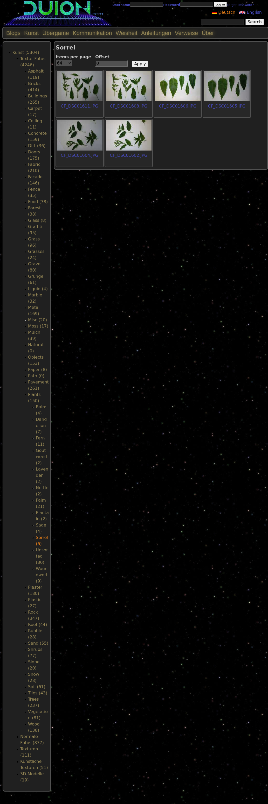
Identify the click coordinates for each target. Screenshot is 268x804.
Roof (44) (37, 624)
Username (121, 5)
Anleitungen (156, 33)
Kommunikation (92, 33)
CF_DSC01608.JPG (128, 106)
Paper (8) (37, 369)
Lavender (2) (42, 475)
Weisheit (127, 33)
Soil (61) (36, 686)
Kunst (31, 33)
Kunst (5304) (25, 52)
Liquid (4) (38, 288)
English (250, 12)
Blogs (13, 33)
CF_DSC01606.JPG (177, 106)
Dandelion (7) (41, 425)
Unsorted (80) (42, 556)
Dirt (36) (37, 145)
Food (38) (38, 201)
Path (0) (36, 375)
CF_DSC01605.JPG (226, 106)
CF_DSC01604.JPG (79, 155)
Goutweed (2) (41, 456)
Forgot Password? (240, 5)
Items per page (73, 56)
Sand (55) (38, 643)
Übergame (55, 33)
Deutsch (223, 12)
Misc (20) (37, 319)
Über (208, 33)
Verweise (186, 33)
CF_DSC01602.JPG (128, 155)
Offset (102, 56)
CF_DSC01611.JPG (79, 106)
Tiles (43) (37, 693)
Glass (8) (37, 220)
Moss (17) (38, 326)
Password (171, 5)
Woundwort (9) (42, 575)
